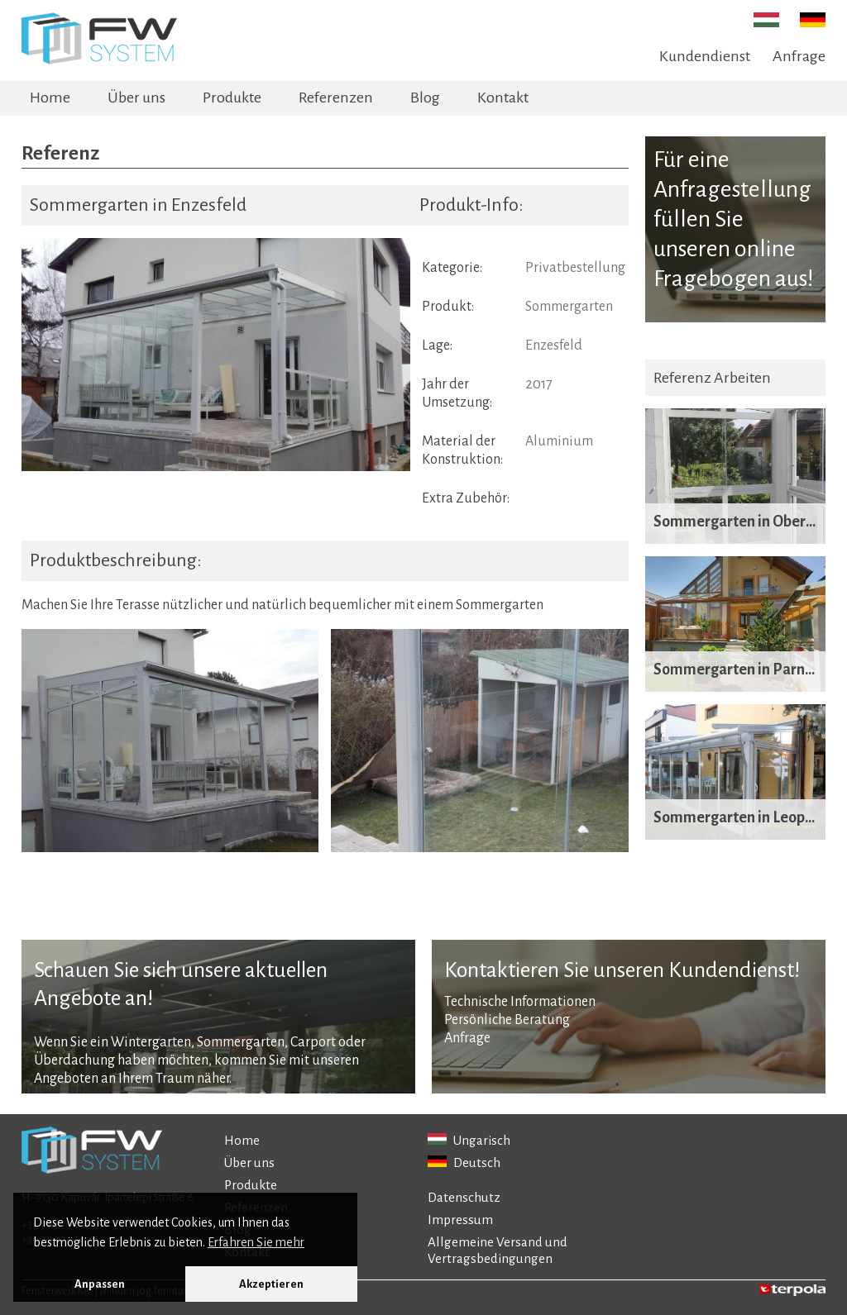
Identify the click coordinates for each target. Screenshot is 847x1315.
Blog (425, 97)
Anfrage (799, 56)
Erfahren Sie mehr (256, 1242)
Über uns (136, 97)
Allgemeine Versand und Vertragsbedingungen (497, 1250)
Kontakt (503, 97)
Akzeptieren (271, 1284)
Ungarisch (469, 1140)
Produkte (232, 97)
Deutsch (464, 1162)
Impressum (460, 1220)
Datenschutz (464, 1197)
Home (50, 97)
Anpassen (99, 1284)
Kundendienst (704, 56)
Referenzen (336, 97)
